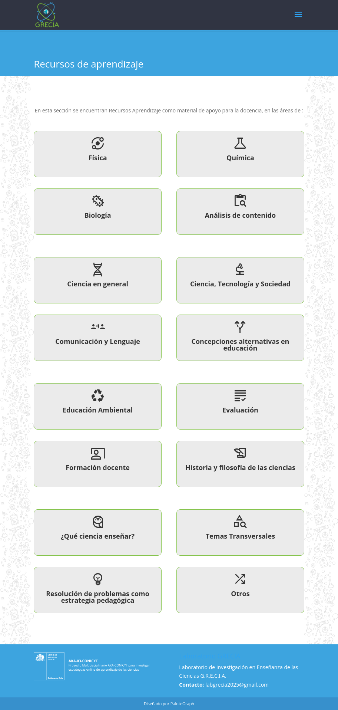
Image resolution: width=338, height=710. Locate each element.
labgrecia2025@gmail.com (237, 684)
